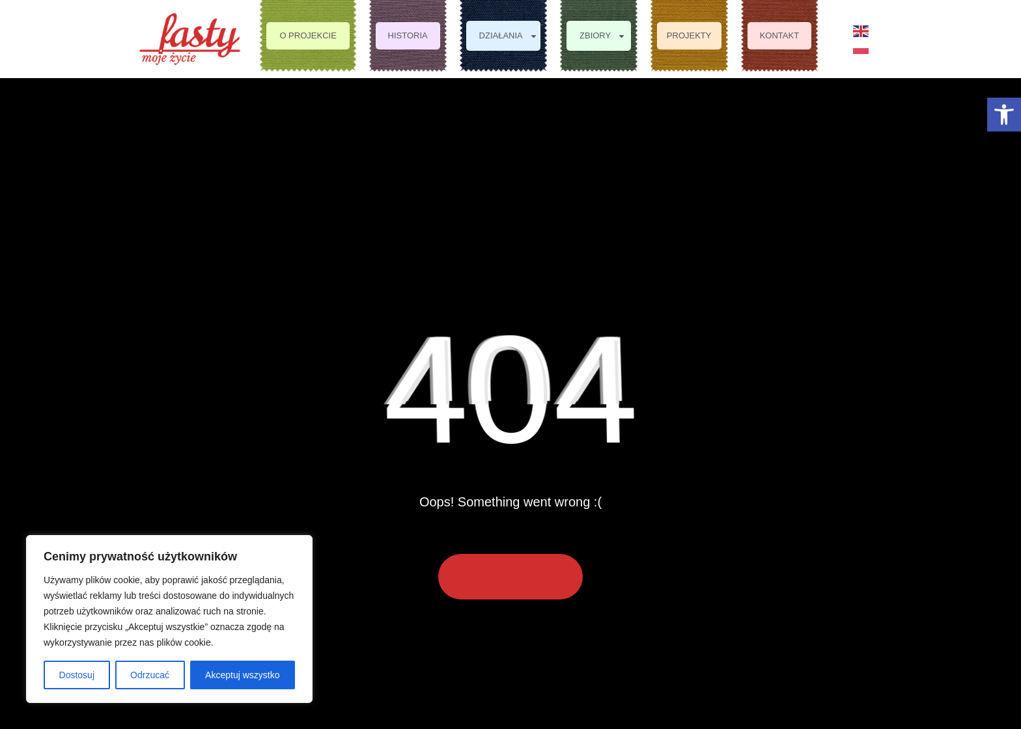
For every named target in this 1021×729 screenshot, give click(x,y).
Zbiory (603, 36)
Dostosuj (76, 675)
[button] (1004, 114)
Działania (508, 36)
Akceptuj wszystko (242, 675)
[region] (169, 619)
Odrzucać (149, 675)
